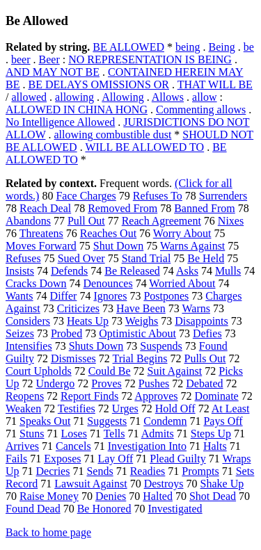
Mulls (228, 271)
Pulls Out (205, 358)
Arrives (22, 446)
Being (222, 47)
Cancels (73, 446)
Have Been (141, 308)
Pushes (154, 383)
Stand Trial (146, 258)
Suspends (161, 346)
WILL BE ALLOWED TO (144, 147)
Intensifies (29, 346)
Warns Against (192, 246)
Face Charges (86, 196)
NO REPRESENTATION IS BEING (150, 59)
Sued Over (81, 258)
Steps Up (211, 433)
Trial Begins (140, 358)
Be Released (132, 271)
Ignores (110, 296)
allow (204, 97)
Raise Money (49, 496)
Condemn (165, 421)
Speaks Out (44, 421)
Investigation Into (147, 446)
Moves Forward (41, 246)
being (187, 47)
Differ (63, 296)
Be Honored (104, 509)
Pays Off (222, 421)
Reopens (25, 396)
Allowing (122, 97)
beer (21, 59)
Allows (168, 97)
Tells (114, 433)
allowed (29, 97)
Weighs (142, 321)
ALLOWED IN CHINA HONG (77, 109)
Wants (19, 296)
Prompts (200, 471)
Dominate (217, 396)
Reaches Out (108, 233)
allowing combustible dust (112, 134)
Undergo (55, 383)
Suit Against (175, 371)
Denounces (108, 283)
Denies (110, 496)
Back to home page (48, 532)
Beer (49, 59)
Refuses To (157, 196)
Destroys (164, 484)
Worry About (182, 233)
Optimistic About (137, 333)
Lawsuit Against (90, 484)
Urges (125, 408)
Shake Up (222, 484)
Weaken (23, 408)
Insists (20, 271)
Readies (148, 471)
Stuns (32, 433)
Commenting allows (201, 109)
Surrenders (223, 196)
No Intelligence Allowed (60, 122)
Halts (215, 446)
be (249, 47)
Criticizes (78, 308)
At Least (231, 408)
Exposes (62, 458)
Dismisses (73, 358)
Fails (16, 458)
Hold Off (175, 408)
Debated (204, 383)
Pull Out (86, 221)
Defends (69, 271)
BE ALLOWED (128, 47)
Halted (158, 496)
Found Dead (33, 509)
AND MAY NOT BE (53, 72)
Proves (106, 383)
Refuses (23, 258)
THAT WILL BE (215, 84)
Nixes (231, 221)
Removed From (122, 208)
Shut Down (118, 246)
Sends (99, 471)
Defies (207, 333)
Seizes (20, 333)
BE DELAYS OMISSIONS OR (98, 84)
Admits (157, 433)
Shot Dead (212, 496)
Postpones (166, 296)
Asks (187, 271)
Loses (74, 433)
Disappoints (201, 321)
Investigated (175, 509)
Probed (66, 333)
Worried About (182, 283)
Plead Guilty (177, 458)
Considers (28, 321)
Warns (195, 308)
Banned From (204, 208)
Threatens (41, 233)
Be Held (205, 258)
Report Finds (89, 396)
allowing (74, 97)
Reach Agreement (161, 221)
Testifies (76, 408)
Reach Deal (45, 208)
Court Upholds (39, 371)
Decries (53, 471)
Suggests (107, 421)
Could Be (109, 371)
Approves (155, 396)
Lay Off (115, 458)
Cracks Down (36, 283)
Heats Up (88, 321)
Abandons (28, 221)
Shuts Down (96, 346)
